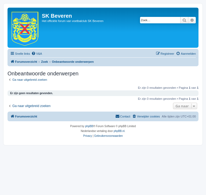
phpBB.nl (119, 131)
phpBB (89, 126)
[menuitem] (36, 53)
